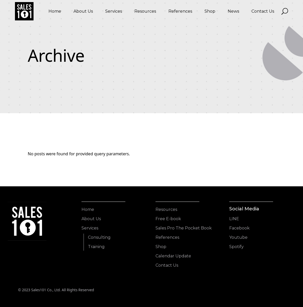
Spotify (236, 246)
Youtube (238, 237)
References (167, 237)
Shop (160, 246)
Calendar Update (173, 256)
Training (96, 246)
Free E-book (168, 218)
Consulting (99, 237)
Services (89, 228)
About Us (91, 218)
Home (87, 209)
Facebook (239, 228)
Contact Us (166, 265)
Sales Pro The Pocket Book (183, 228)
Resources (166, 209)
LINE (234, 218)
